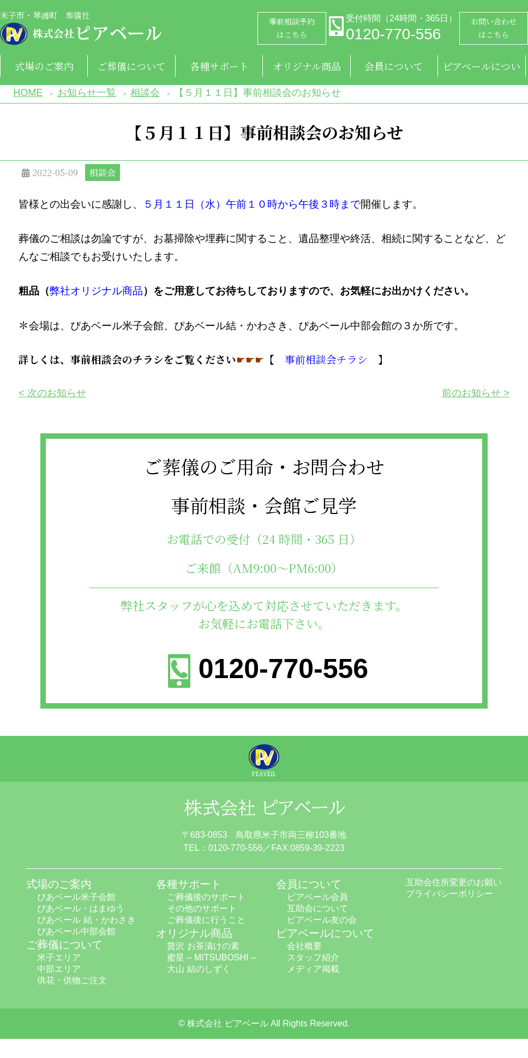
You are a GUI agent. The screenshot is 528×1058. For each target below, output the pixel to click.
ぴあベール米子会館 (76, 897)
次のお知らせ (56, 393)
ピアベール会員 (317, 897)
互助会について (317, 908)
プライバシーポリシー (449, 893)
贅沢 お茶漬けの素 (203, 946)
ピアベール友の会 (322, 919)
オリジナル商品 (307, 66)
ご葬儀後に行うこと (206, 919)
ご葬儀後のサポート (206, 897)
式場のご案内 (44, 66)
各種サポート (219, 66)
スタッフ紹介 (313, 957)
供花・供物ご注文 (72, 980)
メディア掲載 (313, 969)
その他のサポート (202, 908)
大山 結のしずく (198, 969)
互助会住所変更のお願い (454, 882)
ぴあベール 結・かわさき (86, 919)
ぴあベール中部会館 (76, 931)
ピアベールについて (481, 68)
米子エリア (59, 957)
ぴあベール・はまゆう (80, 908)
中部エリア (59, 969)
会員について (393, 66)
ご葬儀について (131, 66)
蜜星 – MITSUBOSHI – (211, 957)
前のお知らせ (471, 393)
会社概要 (304, 946)
